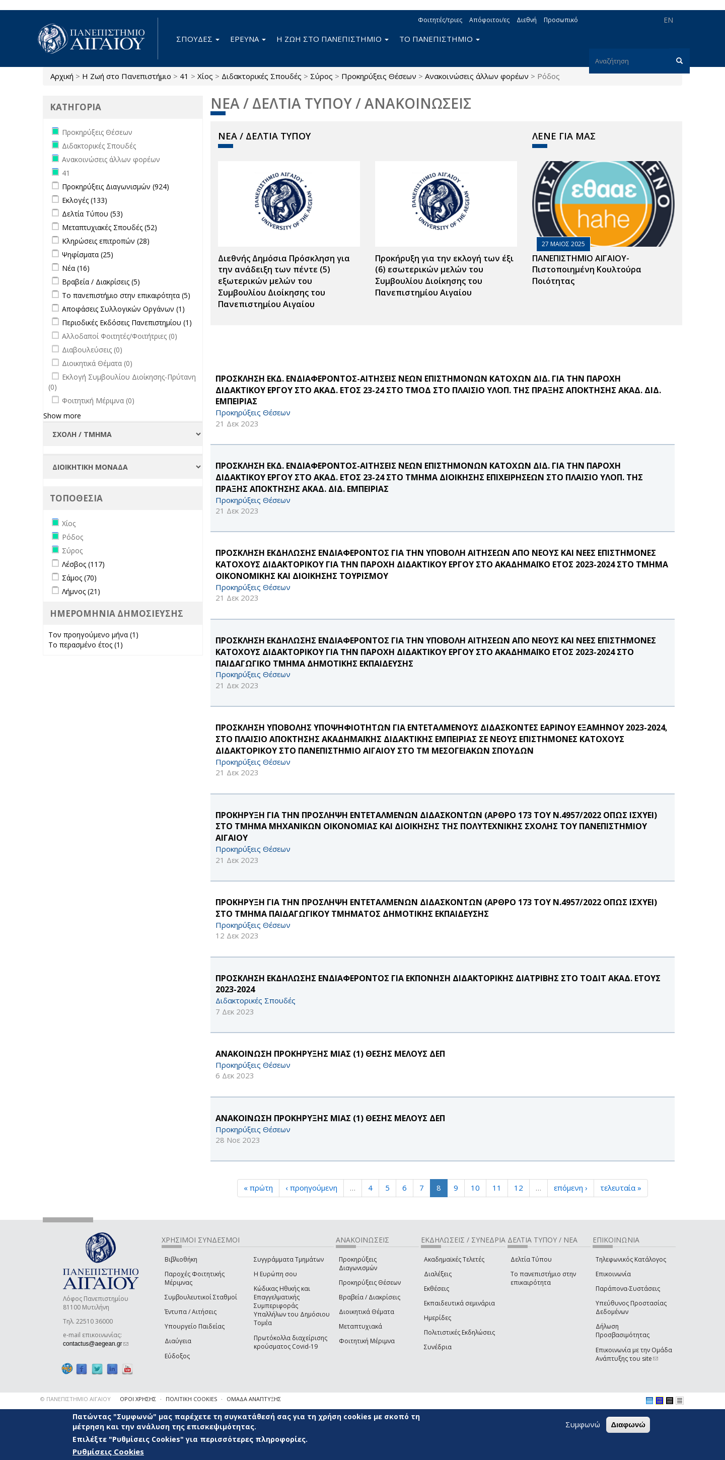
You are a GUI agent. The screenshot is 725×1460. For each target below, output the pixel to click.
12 (518, 1188)
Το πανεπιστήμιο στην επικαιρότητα (543, 1278)
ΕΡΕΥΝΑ (248, 39)
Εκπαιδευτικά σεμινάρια (459, 1303)
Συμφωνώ (582, 1424)
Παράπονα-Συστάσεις (628, 1288)
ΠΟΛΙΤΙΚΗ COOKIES (191, 1399)
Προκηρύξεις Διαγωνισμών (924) (115, 186)
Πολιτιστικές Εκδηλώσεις (459, 1332)
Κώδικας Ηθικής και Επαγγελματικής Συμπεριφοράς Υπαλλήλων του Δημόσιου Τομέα (292, 1306)
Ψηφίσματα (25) (87, 254)
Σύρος (321, 76)
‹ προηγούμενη (311, 1188)
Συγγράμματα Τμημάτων (289, 1259)
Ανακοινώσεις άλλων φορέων (477, 76)
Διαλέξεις (438, 1274)
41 (184, 76)
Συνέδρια (438, 1347)
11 (496, 1188)
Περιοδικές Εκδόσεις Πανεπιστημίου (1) (127, 322)
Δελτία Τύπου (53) (92, 213)
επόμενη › (571, 1188)
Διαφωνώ (628, 1424)
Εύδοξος (177, 1356)
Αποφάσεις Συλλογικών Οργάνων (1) (123, 309)
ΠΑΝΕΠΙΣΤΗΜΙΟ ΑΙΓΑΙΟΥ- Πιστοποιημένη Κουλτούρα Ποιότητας (586, 270)
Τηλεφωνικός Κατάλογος (631, 1259)
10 (475, 1188)
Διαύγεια (178, 1341)
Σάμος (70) (79, 577)
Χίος (205, 76)
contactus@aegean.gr (95, 1343)
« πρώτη (258, 1188)
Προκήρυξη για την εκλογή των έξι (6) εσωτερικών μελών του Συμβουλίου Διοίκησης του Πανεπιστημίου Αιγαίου (444, 276)
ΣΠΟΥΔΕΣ (198, 39)
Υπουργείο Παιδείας (195, 1326)
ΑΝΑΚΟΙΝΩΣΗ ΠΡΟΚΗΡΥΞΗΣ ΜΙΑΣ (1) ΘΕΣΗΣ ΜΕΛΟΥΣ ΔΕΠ (330, 1053)
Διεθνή (527, 20)
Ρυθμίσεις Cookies (108, 1451)
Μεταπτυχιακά (360, 1326)
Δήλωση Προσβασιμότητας (622, 1330)
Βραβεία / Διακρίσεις (369, 1297)
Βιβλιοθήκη (181, 1259)
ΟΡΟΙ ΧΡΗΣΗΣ (138, 1399)
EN (668, 20)
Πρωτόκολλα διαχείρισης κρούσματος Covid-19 (290, 1342)
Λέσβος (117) (83, 564)
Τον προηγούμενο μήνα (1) (93, 634)
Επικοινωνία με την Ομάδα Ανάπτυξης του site (634, 1354)
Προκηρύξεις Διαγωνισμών (358, 1263)
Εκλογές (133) (84, 200)
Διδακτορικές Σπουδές (262, 76)
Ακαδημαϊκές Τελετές (454, 1259)
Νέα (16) (76, 268)
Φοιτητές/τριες (440, 20)
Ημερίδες (437, 1317)
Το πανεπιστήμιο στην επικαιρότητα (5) (126, 295)
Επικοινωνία (613, 1274)
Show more (62, 415)
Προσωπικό (561, 20)
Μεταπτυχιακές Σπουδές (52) (109, 227)
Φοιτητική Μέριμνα (367, 1341)
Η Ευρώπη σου (275, 1274)
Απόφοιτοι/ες (489, 20)
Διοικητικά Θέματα (366, 1311)
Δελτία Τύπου (531, 1259)
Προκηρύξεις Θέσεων (378, 76)
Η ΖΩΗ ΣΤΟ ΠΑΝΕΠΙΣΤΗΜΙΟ (332, 39)
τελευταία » (620, 1188)
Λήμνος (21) (81, 591)
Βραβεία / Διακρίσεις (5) (101, 281)
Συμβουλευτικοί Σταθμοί (201, 1297)
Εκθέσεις (436, 1288)
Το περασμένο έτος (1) (85, 644)
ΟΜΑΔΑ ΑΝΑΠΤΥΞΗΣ (254, 1399)
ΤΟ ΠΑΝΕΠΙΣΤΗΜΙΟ (439, 39)
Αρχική (62, 76)
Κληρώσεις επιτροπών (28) (106, 241)
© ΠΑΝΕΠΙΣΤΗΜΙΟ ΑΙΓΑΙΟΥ (75, 1399)
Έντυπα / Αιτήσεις (190, 1311)
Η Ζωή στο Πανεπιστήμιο (126, 76)
